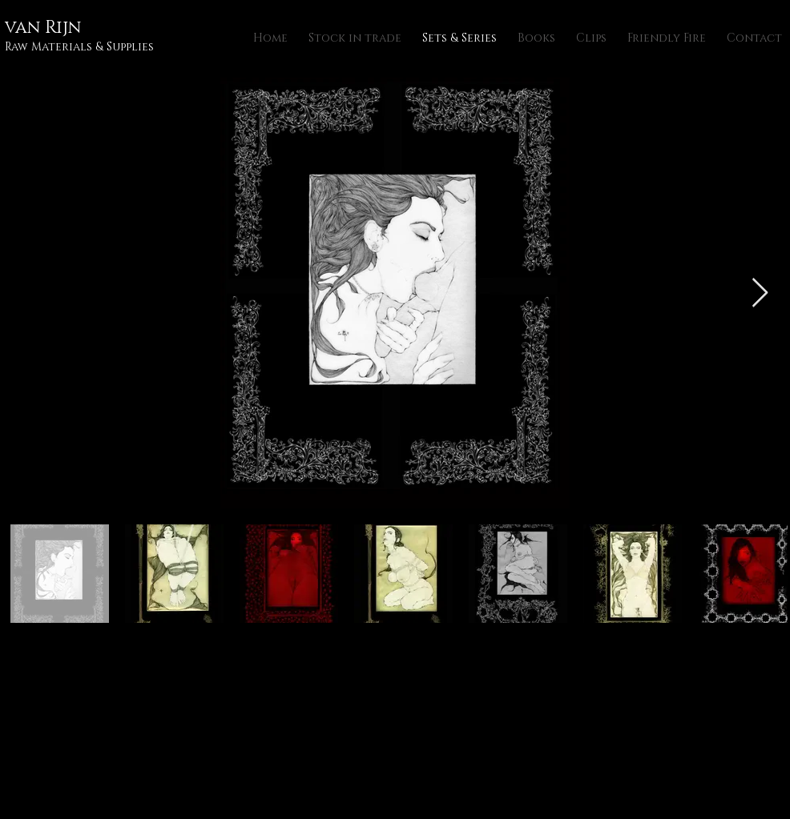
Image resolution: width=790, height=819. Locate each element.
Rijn (63, 27)
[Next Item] (760, 293)
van (25, 27)
